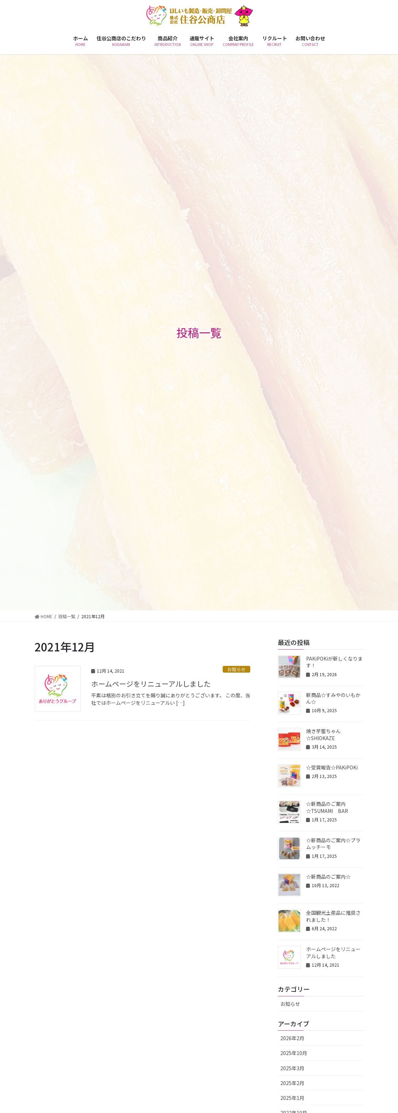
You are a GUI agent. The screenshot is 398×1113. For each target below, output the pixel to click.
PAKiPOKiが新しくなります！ (334, 662)
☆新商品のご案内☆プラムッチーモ (333, 844)
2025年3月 (292, 1068)
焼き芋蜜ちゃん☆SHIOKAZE (323, 734)
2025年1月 (292, 1097)
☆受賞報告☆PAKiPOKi (332, 767)
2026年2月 (292, 1038)
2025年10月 (293, 1052)
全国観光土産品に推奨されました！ (333, 916)
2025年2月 (292, 1082)
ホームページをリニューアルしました (151, 684)
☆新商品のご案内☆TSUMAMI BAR (327, 807)
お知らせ (236, 669)
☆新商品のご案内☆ (328, 876)
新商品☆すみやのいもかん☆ (333, 698)
